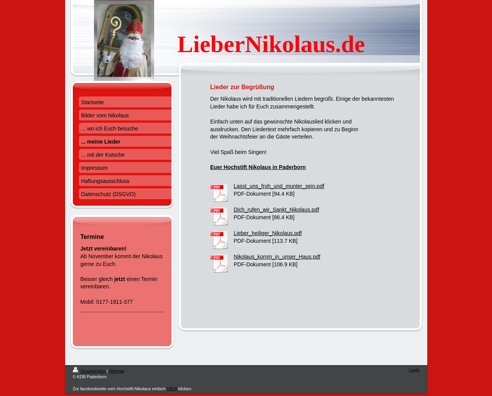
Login (414, 369)
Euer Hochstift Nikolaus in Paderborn (258, 167)
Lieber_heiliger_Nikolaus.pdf (268, 233)
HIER (172, 388)
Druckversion (90, 371)
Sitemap (116, 371)
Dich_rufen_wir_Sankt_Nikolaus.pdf (276, 209)
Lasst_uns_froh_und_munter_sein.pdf (279, 186)
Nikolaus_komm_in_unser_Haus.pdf (277, 257)
